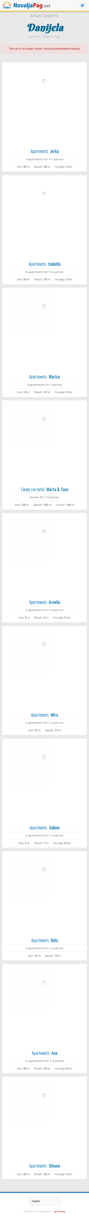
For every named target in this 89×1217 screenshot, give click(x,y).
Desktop (60, 1211)
